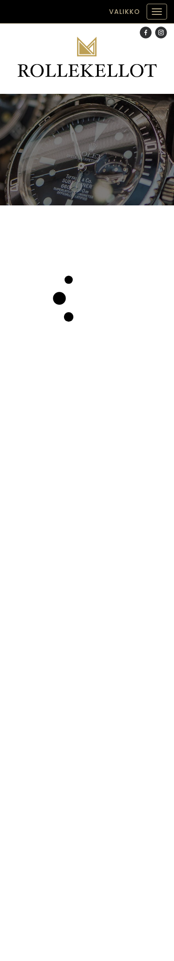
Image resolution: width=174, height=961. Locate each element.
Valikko (124, 11)
